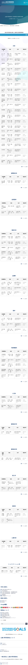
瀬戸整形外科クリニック (4, 253)
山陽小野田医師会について (8, 637)
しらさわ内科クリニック (3, 90)
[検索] (26, 624)
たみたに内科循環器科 (3, 100)
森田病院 (3, 138)
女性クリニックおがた (4, 488)
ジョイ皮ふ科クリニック (4, 283)
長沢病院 (3, 109)
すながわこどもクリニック (4, 401)
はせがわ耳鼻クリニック (4, 376)
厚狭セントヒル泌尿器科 (4, 207)
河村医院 (3, 247)
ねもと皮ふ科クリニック (4, 293)
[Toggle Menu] (25, 2)
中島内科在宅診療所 (3, 116)
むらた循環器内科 (3, 181)
